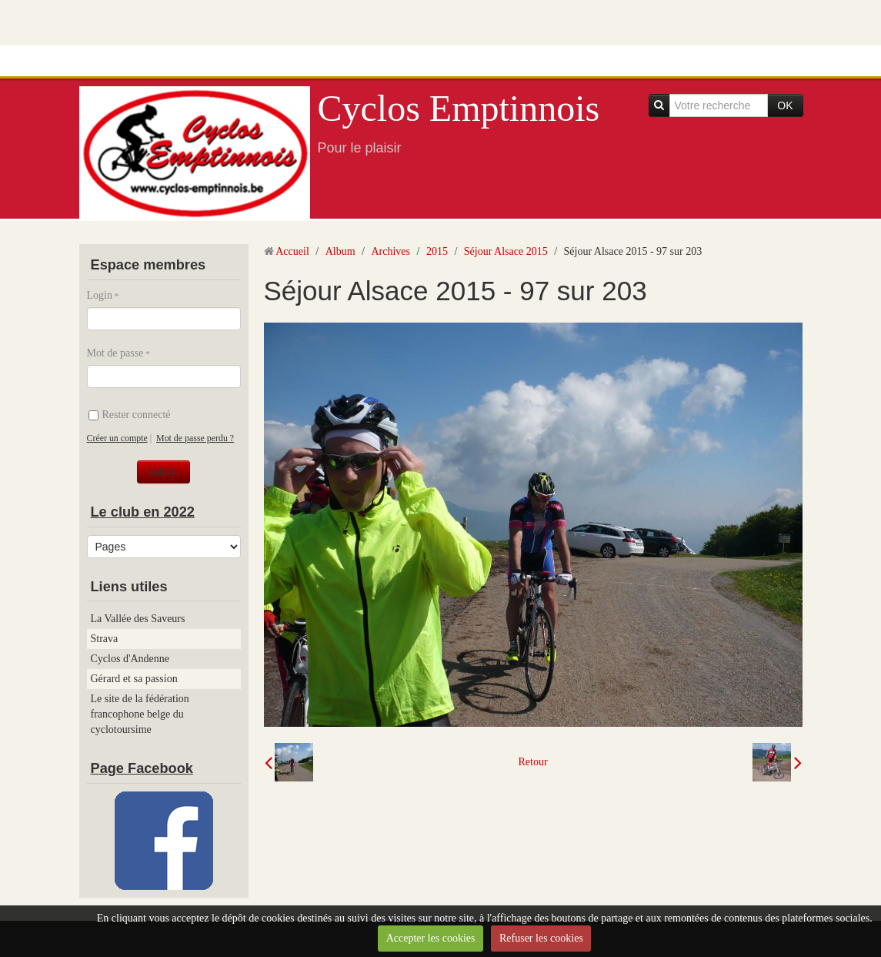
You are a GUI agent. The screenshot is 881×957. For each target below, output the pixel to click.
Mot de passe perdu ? (195, 438)
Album (340, 251)
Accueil (292, 251)
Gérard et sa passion (134, 678)
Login (99, 295)
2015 (437, 251)
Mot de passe (115, 353)
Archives (390, 251)
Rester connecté (129, 414)
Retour (532, 762)
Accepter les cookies (431, 938)
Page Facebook (142, 768)
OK (785, 105)
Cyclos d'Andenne (130, 658)
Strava (104, 638)
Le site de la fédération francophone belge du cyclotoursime (140, 714)
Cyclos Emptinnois (459, 108)
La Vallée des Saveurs (138, 618)
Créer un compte (117, 438)
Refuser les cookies (541, 938)
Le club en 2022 (143, 512)
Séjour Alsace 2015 (506, 251)
